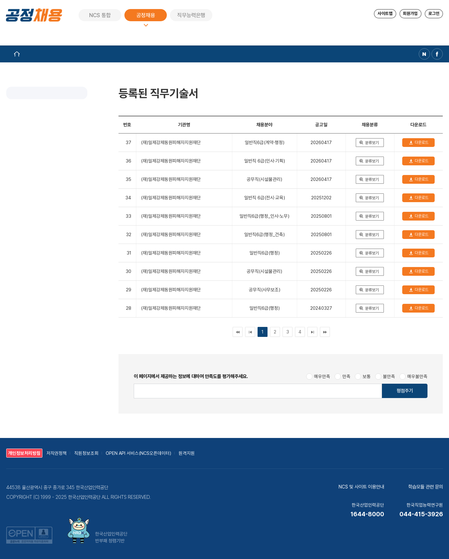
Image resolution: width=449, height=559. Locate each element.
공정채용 (146, 15)
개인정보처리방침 (24, 453)
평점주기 (405, 391)
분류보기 (372, 142)
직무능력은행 (191, 15)
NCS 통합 (100, 15)
